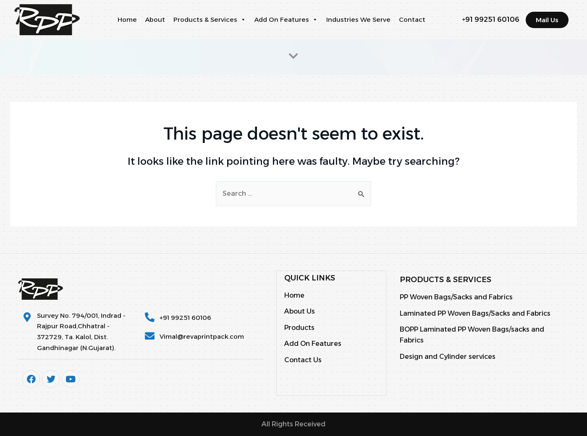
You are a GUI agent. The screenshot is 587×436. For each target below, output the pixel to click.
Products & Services (209, 19)
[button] (243, 19)
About (155, 19)
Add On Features (286, 19)
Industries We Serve (358, 19)
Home (127, 19)
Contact (412, 19)
